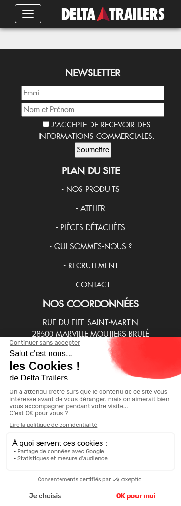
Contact (93, 285)
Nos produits (93, 189)
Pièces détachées (92, 227)
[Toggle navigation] (28, 13)
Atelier (92, 208)
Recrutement (93, 266)
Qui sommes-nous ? (93, 247)
